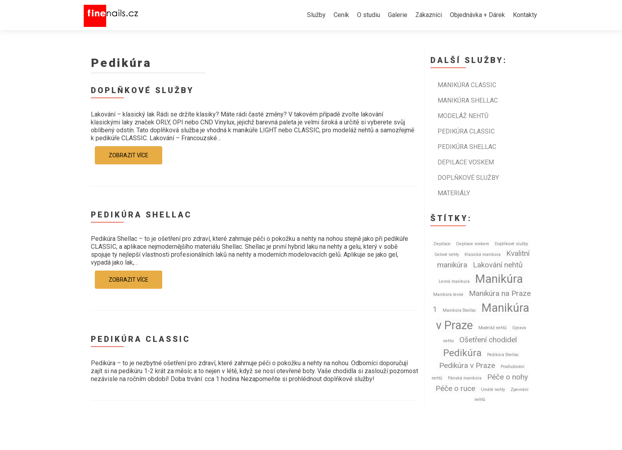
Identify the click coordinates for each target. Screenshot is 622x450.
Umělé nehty (493, 389)
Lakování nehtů (498, 264)
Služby (316, 15)
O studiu (368, 15)
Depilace (442, 243)
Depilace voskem (466, 162)
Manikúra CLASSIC (467, 85)
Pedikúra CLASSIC (140, 339)
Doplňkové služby (142, 90)
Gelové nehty (446, 254)
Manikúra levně (448, 294)
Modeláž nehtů (463, 116)
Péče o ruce (455, 388)
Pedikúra (462, 352)
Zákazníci (428, 15)
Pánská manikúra (465, 378)
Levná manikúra (454, 281)
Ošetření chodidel (488, 339)
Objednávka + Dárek (477, 15)
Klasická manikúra (483, 254)
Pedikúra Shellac (503, 354)
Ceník (341, 15)
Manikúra (499, 279)
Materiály (454, 193)
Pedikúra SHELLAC (141, 214)
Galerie (397, 15)
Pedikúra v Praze (467, 365)
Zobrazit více (128, 155)
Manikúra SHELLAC (468, 100)
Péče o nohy (507, 376)
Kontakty (525, 15)
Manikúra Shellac (459, 310)
